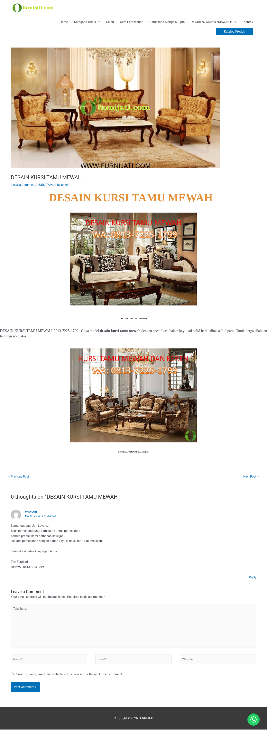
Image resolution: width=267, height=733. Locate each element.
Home (64, 23)
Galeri (110, 23)
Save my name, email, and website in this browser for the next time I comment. (69, 677)
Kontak (248, 23)
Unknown (31, 513)
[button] (234, 32)
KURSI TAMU (47, 186)
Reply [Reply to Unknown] (252, 579)
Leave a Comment (23, 186)
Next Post (251, 478)
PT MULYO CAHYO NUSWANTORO (214, 23)
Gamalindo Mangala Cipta (167, 23)
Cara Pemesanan (131, 23)
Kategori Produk (85, 23)
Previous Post (18, 478)
